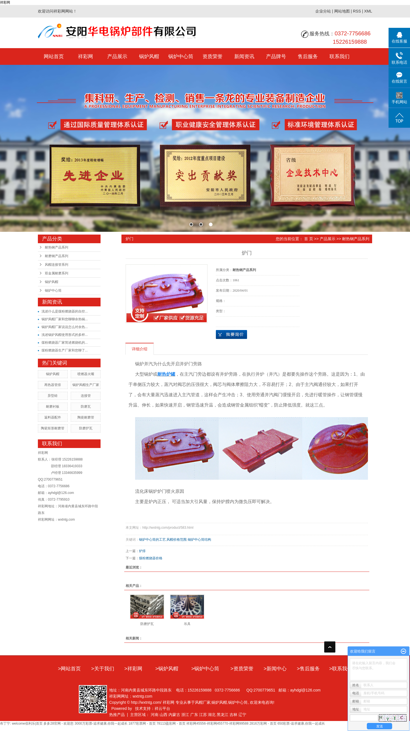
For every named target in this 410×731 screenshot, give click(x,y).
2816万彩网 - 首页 (262, 723)
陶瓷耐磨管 (85, 417)
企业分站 (323, 11)
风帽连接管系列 (56, 265)
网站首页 (54, 56)
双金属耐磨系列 (56, 273)
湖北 (212, 714)
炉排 (142, 551)
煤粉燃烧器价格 (150, 558)
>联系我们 (340, 668)
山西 (163, 714)
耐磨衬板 (52, 406)
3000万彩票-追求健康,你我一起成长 (101, 723)
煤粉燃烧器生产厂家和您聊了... (65, 350)
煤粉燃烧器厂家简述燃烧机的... (65, 342)
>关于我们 (102, 668)
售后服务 (308, 56)
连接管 (86, 396)
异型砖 (53, 396)
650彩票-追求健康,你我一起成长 (301, 723)
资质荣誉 (212, 56)
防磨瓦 (86, 406)
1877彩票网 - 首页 (141, 723)
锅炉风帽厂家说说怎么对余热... (65, 327)
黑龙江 (222, 714)
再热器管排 (52, 385)
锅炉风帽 (149, 56)
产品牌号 (276, 56)
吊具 (187, 624)
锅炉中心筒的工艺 (152, 540)
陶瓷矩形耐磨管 (52, 428)
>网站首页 (69, 668)
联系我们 (340, 56)
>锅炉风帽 (167, 668)
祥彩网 (5, 2)
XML (368, 11)
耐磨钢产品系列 (56, 256)
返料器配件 (52, 417)
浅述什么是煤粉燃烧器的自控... (65, 311)
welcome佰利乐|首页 (27, 723)
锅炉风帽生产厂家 (85, 385)
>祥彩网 (133, 668)
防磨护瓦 (85, 428)
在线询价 (231, 334)
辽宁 (242, 714)
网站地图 (342, 11)
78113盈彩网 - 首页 (171, 723)
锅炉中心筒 (180, 56)
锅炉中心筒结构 (199, 540)
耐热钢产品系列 (56, 247)
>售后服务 (308, 668)
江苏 (203, 714)
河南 (154, 714)
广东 (194, 714)
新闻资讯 (244, 56)
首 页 (308, 239)
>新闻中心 (275, 668)
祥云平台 (162, 708)
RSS (357, 11)
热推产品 (117, 714)
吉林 (233, 714)
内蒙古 (174, 714)
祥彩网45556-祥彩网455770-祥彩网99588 (217, 723)
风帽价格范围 (177, 540)
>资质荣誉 (241, 668)
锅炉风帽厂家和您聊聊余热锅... (65, 319)
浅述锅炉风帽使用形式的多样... (65, 335)
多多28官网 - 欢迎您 (58, 723)
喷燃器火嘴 (85, 374)
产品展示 (117, 56)
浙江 (185, 714)
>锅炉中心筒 (205, 668)
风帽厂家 (203, 702)
